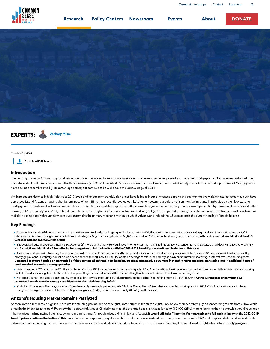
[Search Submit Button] (252, 4)
